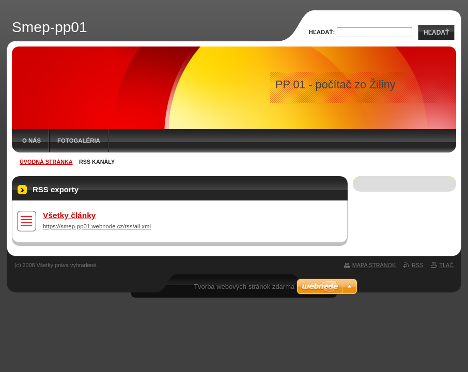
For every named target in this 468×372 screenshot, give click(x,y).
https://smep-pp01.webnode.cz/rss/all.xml (97, 226)
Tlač (446, 265)
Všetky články (69, 215)
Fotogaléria (78, 140)
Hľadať (436, 32)
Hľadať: (322, 32)
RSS (417, 265)
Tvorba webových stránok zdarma (244, 286)
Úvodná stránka (46, 162)
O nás (31, 140)
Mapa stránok (374, 265)
